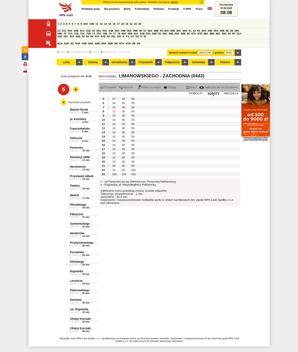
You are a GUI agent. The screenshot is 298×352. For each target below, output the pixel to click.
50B (76, 30)
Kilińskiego (77, 261)
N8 (133, 43)
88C (218, 33)
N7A (121, 43)
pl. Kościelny (78, 119)
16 (114, 23)
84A (164, 33)
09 (113, 165)
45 (139, 23)
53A (98, 30)
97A (97, 36)
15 (109, 23)
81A (136, 33)
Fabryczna (76, 214)
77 (114, 33)
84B (171, 33)
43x (133, 174)
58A (150, 30)
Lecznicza (76, 280)
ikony (191, 87)
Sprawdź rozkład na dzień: (183, 52)
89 (229, 33)
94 (87, 36)
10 (113, 103)
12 (101, 23)
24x (124, 174)
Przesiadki (108, 87)
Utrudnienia (119, 62)
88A (206, 33)
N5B (110, 43)
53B (111, 30)
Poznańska (77, 252)
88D (224, 33)
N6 (116, 43)
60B (172, 30)
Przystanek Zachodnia (117, 51)
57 (144, 30)
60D (185, 30)
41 (131, 23)
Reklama (159, 8)
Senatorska (77, 233)
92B (78, 36)
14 (105, 23)
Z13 (64, 30)
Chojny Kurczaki (80, 318)
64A (203, 30)
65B (222, 30)
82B (154, 33)
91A (238, 33)
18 (122, 23)
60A (166, 30)
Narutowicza (78, 166)
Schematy (198, 62)
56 (140, 30)
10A (85, 23)
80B (130, 33)
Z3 (58, 30)
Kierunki (126, 87)
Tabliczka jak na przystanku (218, 87)
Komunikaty (142, 8)
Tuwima (75, 185)
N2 (72, 43)
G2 (137, 36)
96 (91, 36)
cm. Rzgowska (79, 309)
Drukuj (170, 87)
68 (231, 30)
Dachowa (76, 299)
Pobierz (225, 62)
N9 (138, 43)
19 (126, 23)
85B (183, 33)
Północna (76, 138)
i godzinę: (218, 52)
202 (119, 36)
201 (113, 36)
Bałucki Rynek (79, 109)
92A (72, 36)
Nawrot (74, 195)
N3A (77, 43)
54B (123, 30)
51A (82, 30)
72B (88, 33)
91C (65, 36)
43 (135, 23)
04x (114, 174)
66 (227, 30)
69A (237, 30)
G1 (132, 36)
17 (118, 23)
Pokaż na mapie (149, 87)
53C (104, 30)
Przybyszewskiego (82, 242)
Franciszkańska (80, 128)
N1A (60, 43)
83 (159, 33)
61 (190, 30)
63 (198, 30)
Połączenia (172, 62)
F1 (127, 36)
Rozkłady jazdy (78, 51)
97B (103, 36)
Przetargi (173, 8)
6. (124, 36)
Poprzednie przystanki (79, 102)
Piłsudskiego (78, 204)
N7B (128, 43)
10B (91, 23)
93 (83, 36)
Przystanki (146, 62)
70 (64, 33)
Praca (199, 8)
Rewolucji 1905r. (80, 157)
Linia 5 (95, 51)
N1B (66, 43)
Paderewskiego (79, 290)
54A (117, 30)
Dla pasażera (112, 8)
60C (178, 30)
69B (59, 33)
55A (129, 30)
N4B (97, 43)
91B (59, 36)
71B (76, 33)
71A (70, 33)
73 (93, 33)
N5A (103, 43)
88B (212, 33)
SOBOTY (213, 93)
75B (105, 33)
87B (199, 33)
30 (123, 98)
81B (142, 33)
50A (70, 30)
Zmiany (93, 62)
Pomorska (76, 147)
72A (82, 33)
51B (88, 30)
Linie (66, 62)
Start (61, 51)
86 (188, 33)
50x (133, 170)
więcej (174, 2)
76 (110, 33)
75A (99, 33)
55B (135, 30)
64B (210, 30)
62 (194, 30)
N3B (84, 43)
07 (113, 98)
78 (118, 33)
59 (161, 30)
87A (193, 33)
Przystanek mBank (82, 176)
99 (108, 36)
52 (93, 30)
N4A (90, 43)
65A (216, 30)
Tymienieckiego (80, 223)
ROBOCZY (196, 93)
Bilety (127, 8)
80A (124, 33)
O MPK (187, 8)
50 (132, 98)
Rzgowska (76, 271)
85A (177, 33)
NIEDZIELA (231, 93)
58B (156, 30)
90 (233, 33)
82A (148, 33)
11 (96, 23)
